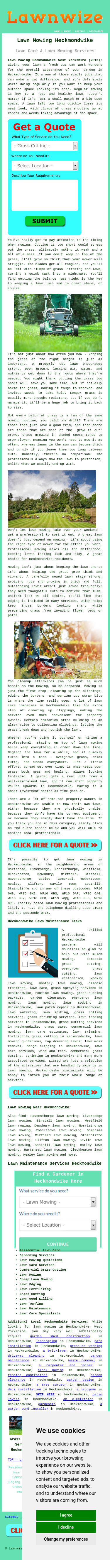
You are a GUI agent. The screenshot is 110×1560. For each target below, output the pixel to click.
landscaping (46, 1341)
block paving (51, 1370)
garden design (80, 1380)
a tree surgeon (51, 1385)
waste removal (81, 1360)
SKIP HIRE (45, 1394)
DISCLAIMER (96, 31)
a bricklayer (55, 1351)
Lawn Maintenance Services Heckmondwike (54, 1163)
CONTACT (80, 31)
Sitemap (11, 1517)
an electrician (78, 1399)
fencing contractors (28, 1375)
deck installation (24, 1389)
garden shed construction (60, 1336)
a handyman (86, 1389)
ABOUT (67, 31)
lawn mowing (47, 1155)
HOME (57, 31)
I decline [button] (66, 1527)
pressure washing (86, 1346)
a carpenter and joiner (66, 1365)
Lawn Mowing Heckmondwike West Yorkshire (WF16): (55, 60)
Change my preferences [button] (66, 1539)
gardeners (46, 1404)
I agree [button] (66, 1515)
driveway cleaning (26, 1356)
